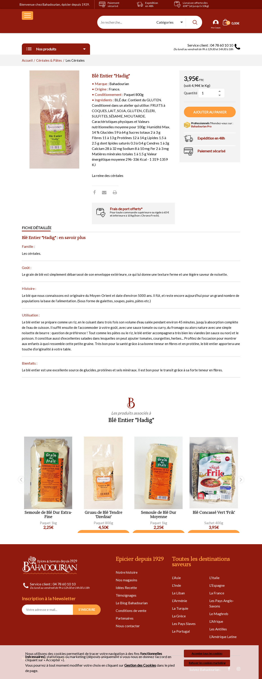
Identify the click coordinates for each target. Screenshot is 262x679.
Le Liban (178, 593)
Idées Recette (126, 587)
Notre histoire (127, 572)
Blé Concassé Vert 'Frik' (214, 513)
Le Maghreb (218, 613)
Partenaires (124, 618)
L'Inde (176, 585)
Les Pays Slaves (184, 623)
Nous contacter (128, 626)
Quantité (190, 93)
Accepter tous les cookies (207, 653)
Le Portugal (181, 631)
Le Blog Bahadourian (132, 603)
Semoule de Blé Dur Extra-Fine (48, 515)
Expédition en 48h (211, 138)
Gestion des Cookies (140, 665)
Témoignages (126, 595)
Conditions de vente (131, 610)
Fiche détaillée (36, 228)
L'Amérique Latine (223, 636)
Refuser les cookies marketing (207, 663)
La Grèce (179, 616)
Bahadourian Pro (201, 126)
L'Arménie (179, 600)
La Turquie (180, 608)
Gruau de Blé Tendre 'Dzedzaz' (103, 515)
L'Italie (214, 577)
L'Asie (176, 577)
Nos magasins (126, 580)
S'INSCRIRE (86, 609)
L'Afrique (216, 621)
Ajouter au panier (209, 112)
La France (216, 593)
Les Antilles (218, 629)
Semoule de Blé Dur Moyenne (158, 515)
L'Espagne (217, 585)
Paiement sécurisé (211, 151)
